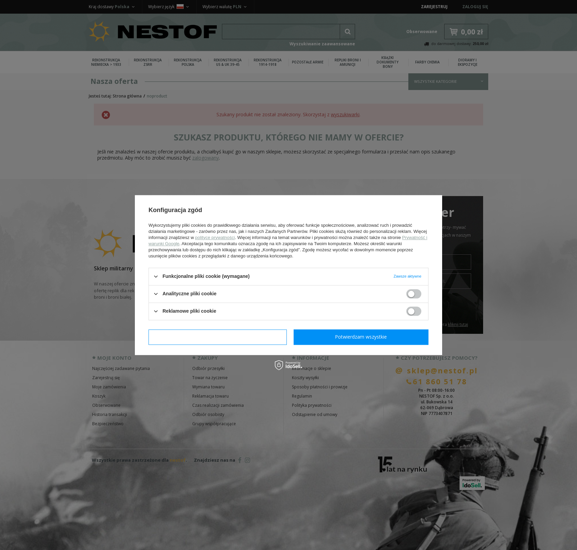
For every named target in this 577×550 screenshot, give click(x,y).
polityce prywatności (215, 237)
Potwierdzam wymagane (217, 336)
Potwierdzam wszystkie (361, 336)
